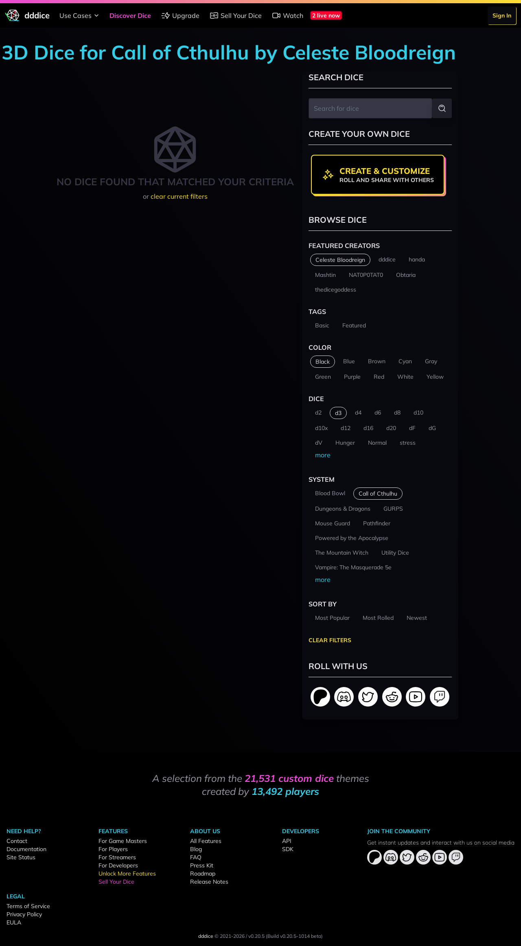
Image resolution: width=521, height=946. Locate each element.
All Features (205, 841)
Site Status (21, 857)
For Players (113, 849)
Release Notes (209, 881)
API (286, 841)
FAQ (195, 857)
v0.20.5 (256, 936)
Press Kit (201, 865)
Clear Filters (330, 640)
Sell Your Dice (235, 15)
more (323, 455)
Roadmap (202, 873)
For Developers (118, 865)
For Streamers (117, 857)
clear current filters (179, 196)
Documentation (26, 849)
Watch (287, 15)
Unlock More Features (127, 873)
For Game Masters (123, 841)
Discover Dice (130, 15)
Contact (17, 841)
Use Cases (80, 15)
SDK (287, 849)
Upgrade (180, 15)
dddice (205, 936)
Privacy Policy (24, 914)
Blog (196, 849)
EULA (14, 922)
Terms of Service (28, 906)
